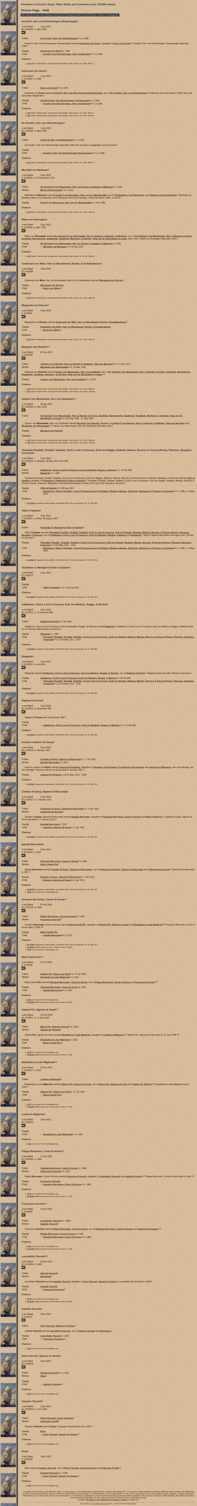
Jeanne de (69, 767)
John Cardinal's (95, 1503)
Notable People (74, 15)
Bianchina (45, 1276)
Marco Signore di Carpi (54, 1027)
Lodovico (113, 1035)
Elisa (42, 1376)
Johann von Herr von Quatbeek (77, 372)
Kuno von (122, 43)
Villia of (48, 488)
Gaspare (49, 1373)
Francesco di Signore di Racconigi (62, 809)
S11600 (31, 947)
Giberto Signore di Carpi (114, 925)
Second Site (104, 1503)
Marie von (51, 190)
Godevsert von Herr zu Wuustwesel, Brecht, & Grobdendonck (91, 322)
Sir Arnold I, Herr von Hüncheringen (59, 38)
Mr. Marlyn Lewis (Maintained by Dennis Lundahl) (107, 1500)
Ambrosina (50, 1171)
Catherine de (51, 812)
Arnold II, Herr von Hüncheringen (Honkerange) (77, 93)
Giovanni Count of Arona (121, 817)
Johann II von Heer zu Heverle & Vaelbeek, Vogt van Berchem (76, 364)
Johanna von (163, 195)
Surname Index (38, 15)
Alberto (48, 1273)
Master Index (52, 15)
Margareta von (111, 280)
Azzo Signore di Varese (100, 1281)
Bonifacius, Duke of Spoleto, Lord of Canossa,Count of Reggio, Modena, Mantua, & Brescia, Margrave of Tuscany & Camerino (108, 491)
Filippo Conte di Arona (57, 916)
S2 (29, 64)
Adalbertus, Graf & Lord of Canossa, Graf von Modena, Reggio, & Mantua (78, 470)
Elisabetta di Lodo (148, 925)
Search (85, 15)
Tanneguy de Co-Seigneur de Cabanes (118, 767)
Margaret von (88, 423)
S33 (29, 892)
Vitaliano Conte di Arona (58, 1168)
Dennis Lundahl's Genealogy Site (104, 15)
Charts (63, 15)
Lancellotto (109, 1176)
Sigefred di (49, 621)
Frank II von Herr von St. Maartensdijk (81, 195)
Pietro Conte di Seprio (56, 1418)
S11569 (31, 503)
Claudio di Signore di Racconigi (60, 759)
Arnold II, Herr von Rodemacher (56, 140)
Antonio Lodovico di (57, 827)
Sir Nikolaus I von (129, 195)
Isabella (133, 1176)
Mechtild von (55, 247)
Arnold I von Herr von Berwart (66, 54)
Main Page (25, 15)
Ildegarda (45, 473)
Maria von (51, 288)
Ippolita (49, 762)
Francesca (50, 919)
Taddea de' (50, 1030)
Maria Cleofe (153, 817)
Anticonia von (90, 43)
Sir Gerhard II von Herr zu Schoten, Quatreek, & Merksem (76, 187)
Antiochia (49, 1421)
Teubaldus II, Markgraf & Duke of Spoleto (64, 481)
